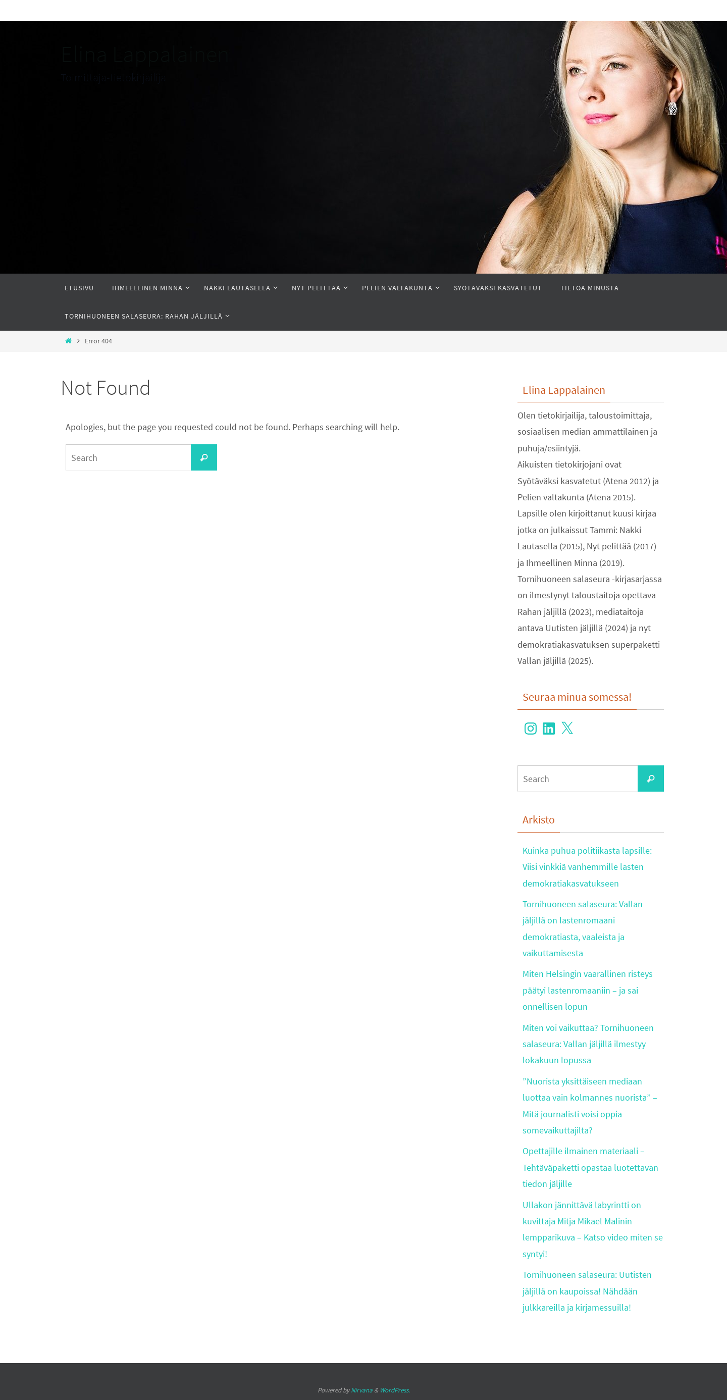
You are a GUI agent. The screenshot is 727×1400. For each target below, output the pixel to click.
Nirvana (362, 1390)
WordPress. (395, 1390)
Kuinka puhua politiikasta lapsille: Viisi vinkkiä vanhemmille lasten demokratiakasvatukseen (587, 867)
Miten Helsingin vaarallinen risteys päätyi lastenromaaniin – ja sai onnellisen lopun (588, 990)
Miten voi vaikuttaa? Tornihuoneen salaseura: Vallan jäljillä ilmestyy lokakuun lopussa (588, 1044)
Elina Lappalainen (145, 54)
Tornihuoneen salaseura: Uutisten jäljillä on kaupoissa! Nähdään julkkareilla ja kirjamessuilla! (587, 1291)
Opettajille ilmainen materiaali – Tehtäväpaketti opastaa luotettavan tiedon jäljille (590, 1167)
